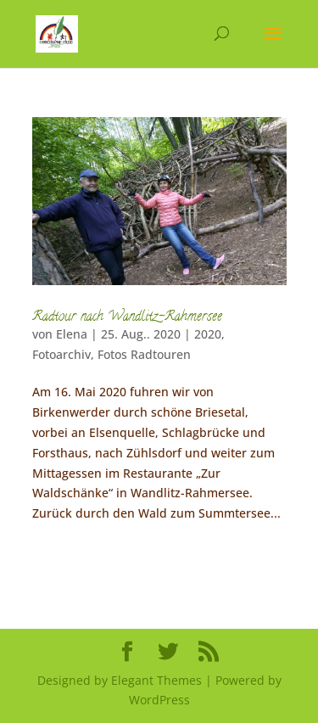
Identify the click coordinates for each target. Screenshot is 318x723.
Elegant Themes (156, 680)
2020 (207, 334)
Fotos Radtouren (144, 354)
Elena (71, 334)
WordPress (159, 700)
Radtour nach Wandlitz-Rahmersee (127, 317)
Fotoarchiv (61, 354)
